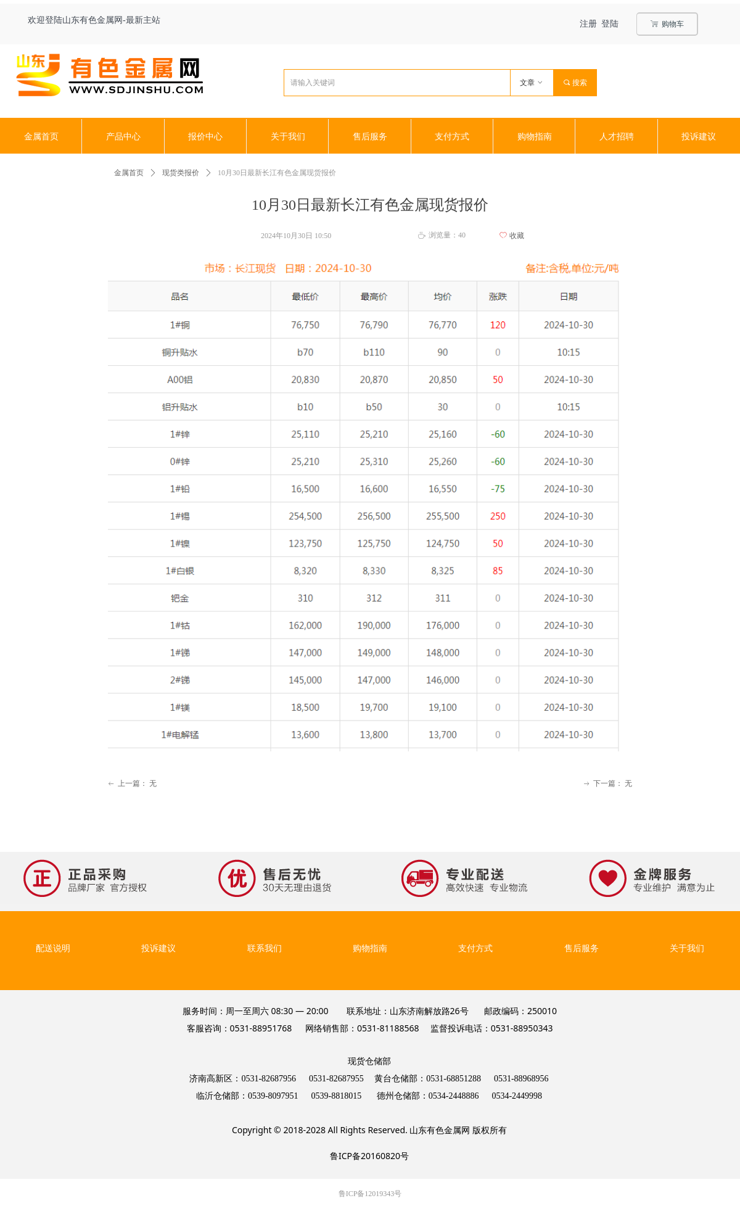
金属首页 (129, 172)
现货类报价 (180, 172)
